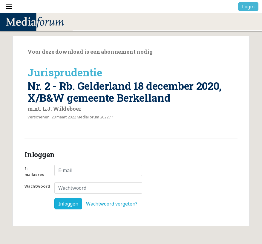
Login (248, 6)
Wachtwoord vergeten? (111, 203)
